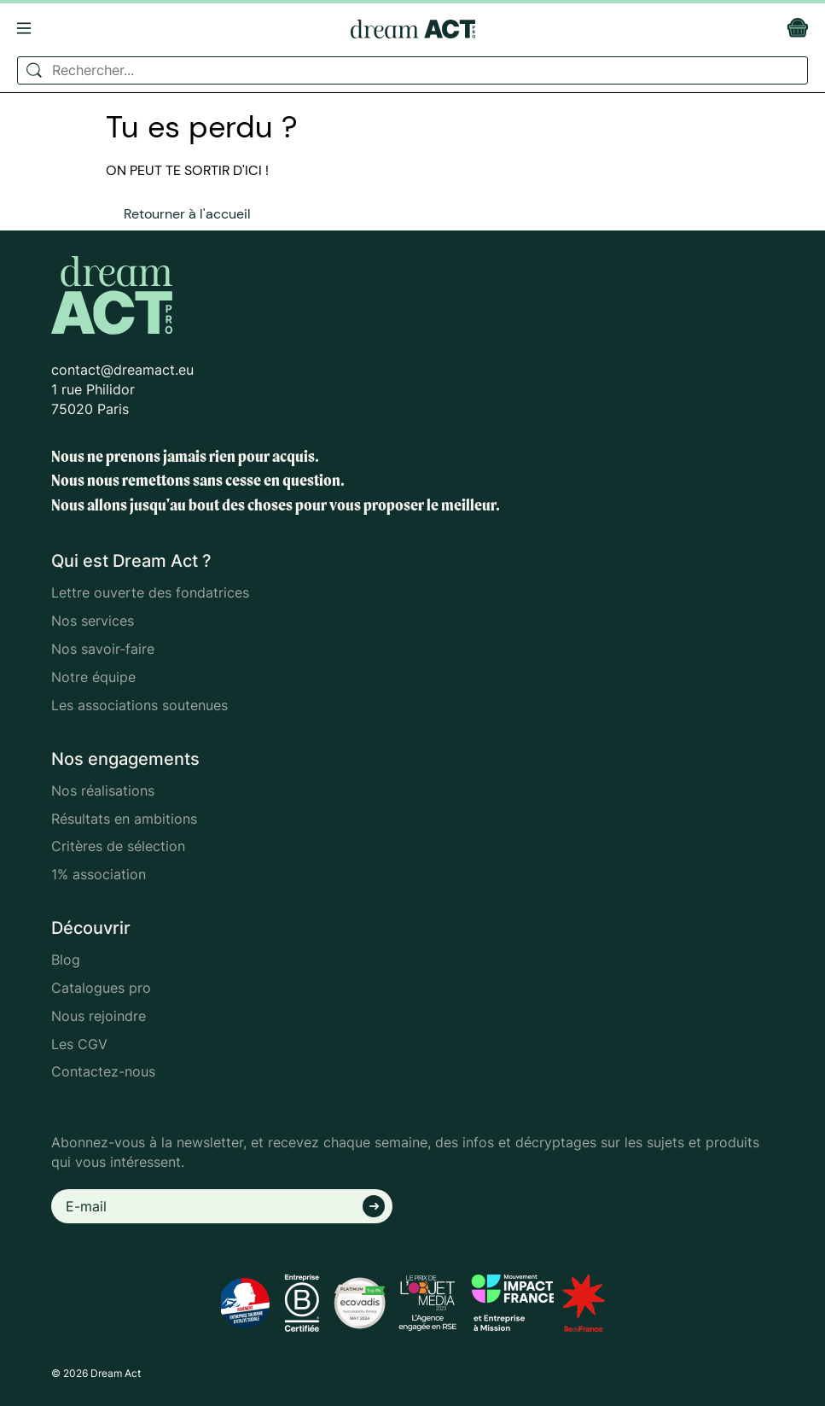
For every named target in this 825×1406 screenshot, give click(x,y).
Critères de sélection (118, 846)
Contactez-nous (103, 1071)
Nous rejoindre (98, 1015)
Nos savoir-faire (102, 648)
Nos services (92, 620)
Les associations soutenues (139, 705)
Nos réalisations (102, 790)
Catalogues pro (101, 987)
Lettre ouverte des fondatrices (150, 592)
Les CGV (79, 1044)
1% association (98, 874)
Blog (65, 959)
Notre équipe (93, 676)
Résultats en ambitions (124, 818)
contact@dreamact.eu (122, 369)
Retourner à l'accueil (187, 214)
